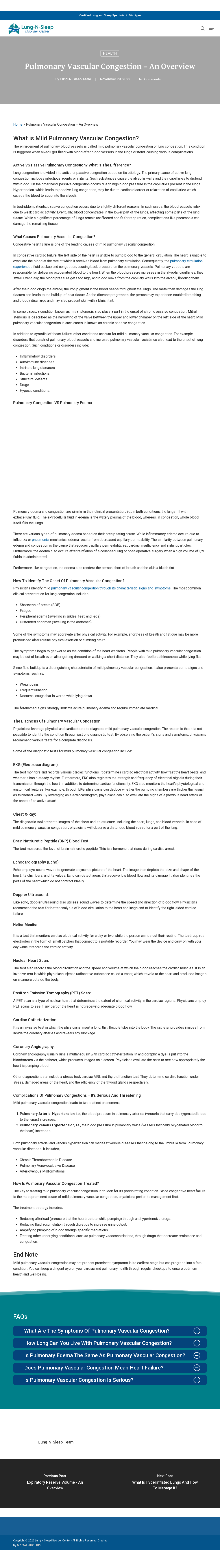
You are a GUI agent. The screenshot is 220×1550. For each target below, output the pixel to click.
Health (110, 53)
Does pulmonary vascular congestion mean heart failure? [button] (112, 1367)
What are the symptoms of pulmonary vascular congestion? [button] (112, 1331)
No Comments (150, 79)
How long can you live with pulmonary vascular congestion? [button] (112, 1343)
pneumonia (40, 540)
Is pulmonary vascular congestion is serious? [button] (112, 1380)
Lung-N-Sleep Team (74, 79)
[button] (211, 28)
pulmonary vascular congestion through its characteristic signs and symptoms (111, 588)
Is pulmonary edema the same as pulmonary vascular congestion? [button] (112, 1355)
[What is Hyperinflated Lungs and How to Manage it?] (165, 1483)
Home (17, 124)
